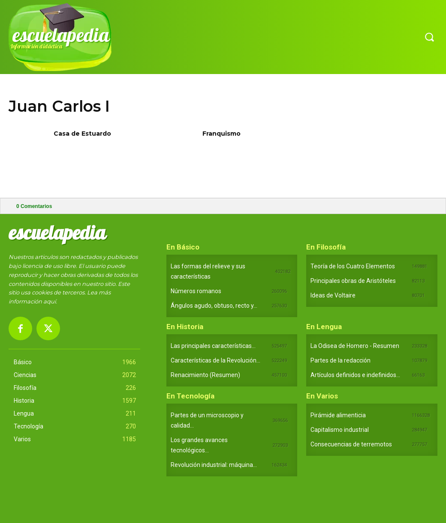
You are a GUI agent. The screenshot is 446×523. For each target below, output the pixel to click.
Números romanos (196, 291)
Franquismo (221, 133)
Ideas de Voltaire (333, 295)
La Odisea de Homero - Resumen (354, 345)
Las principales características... (213, 345)
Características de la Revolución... (215, 360)
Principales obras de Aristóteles (353, 280)
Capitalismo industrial (339, 429)
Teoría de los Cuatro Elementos (352, 266)
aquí (49, 301)
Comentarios (34, 206)
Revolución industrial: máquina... (214, 464)
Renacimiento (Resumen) (205, 374)
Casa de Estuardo (82, 133)
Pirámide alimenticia (338, 415)
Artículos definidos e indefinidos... (355, 374)
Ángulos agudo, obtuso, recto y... (214, 305)
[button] (429, 37)
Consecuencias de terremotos (351, 444)
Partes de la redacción (340, 360)
